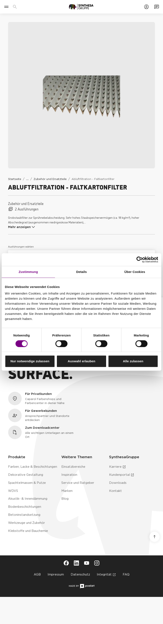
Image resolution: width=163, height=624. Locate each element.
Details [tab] (81, 272)
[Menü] (6, 6)
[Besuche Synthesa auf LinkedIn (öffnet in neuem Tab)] (76, 563)
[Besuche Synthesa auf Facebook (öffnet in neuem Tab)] (66, 563)
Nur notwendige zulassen (29, 361)
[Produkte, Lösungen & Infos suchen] (15, 6)
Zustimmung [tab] (28, 272)
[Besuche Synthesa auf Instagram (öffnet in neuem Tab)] (96, 563)
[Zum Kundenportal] (146, 7)
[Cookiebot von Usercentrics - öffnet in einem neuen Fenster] (139, 259)
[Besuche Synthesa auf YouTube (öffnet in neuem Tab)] (86, 563)
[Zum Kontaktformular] (156, 7)
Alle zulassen (133, 361)
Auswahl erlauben (81, 361)
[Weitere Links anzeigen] (27, 179)
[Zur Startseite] (81, 7)
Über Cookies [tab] (134, 272)
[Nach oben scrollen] (154, 537)
